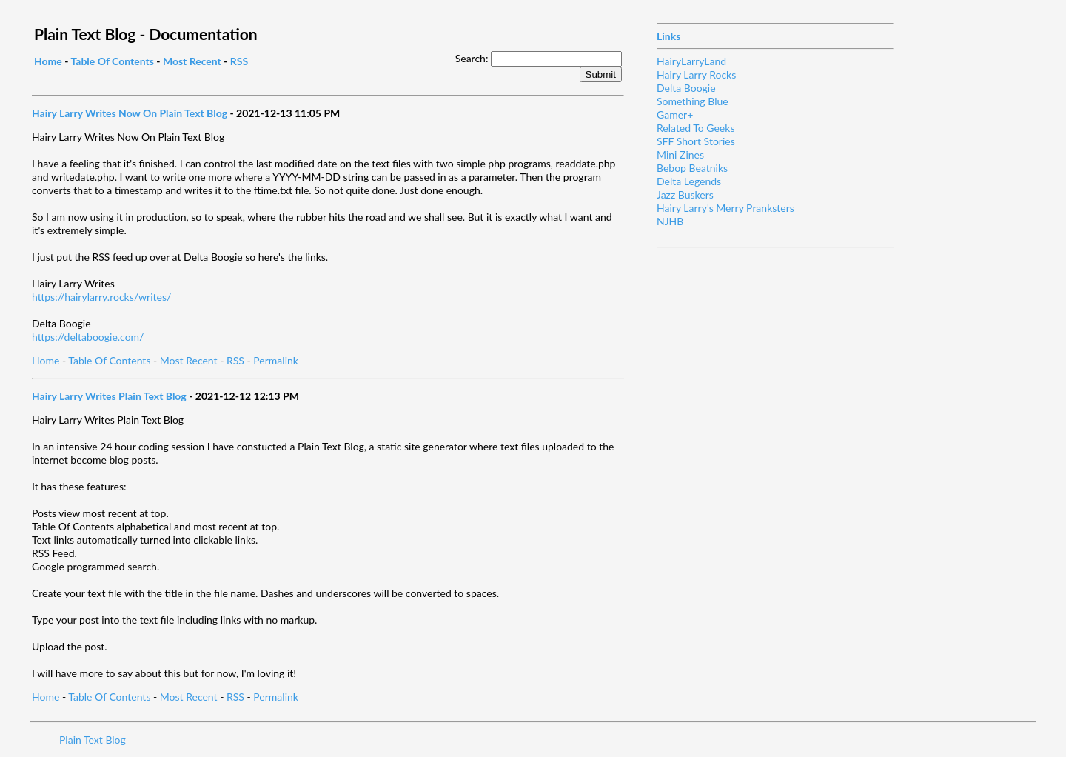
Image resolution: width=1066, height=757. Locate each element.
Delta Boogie (686, 87)
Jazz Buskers (685, 194)
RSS (239, 61)
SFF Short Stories (696, 141)
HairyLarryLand (691, 61)
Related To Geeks (695, 127)
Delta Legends (689, 181)
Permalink (275, 360)
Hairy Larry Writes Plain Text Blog (109, 396)
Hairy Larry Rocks (696, 74)
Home (48, 61)
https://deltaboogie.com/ (88, 336)
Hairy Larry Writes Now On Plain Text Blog (129, 113)
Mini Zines (680, 154)
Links (668, 36)
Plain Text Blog (92, 739)
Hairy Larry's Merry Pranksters (725, 207)
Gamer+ (675, 114)
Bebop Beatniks (692, 167)
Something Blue (692, 101)
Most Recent (192, 61)
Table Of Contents (111, 61)
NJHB (670, 221)
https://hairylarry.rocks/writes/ (101, 296)
